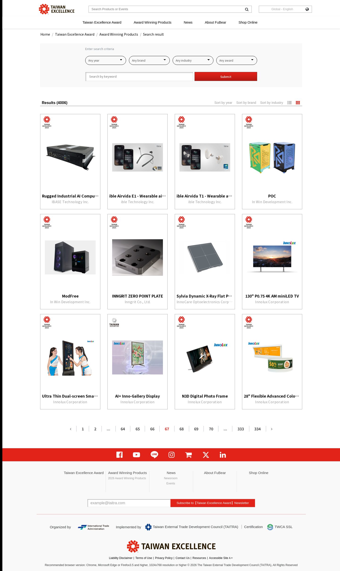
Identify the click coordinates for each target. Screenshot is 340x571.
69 (196, 429)
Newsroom (170, 478)
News (188, 22)
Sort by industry (271, 103)
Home (45, 34)
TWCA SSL (280, 527)
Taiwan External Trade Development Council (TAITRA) (191, 527)
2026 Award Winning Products (127, 478)
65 (138, 429)
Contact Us (183, 558)
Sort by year (223, 103)
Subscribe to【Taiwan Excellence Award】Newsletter (213, 503)
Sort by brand (246, 103)
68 (181, 429)
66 (152, 429)
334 (257, 429)
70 (211, 429)
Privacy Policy (164, 558)
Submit (225, 76)
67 (167, 429)
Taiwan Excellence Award (101, 22)
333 (241, 429)
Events (170, 483)
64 (123, 429)
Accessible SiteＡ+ (221, 558)
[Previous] (70, 429)
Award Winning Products (152, 22)
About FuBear (215, 22)
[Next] (272, 429)
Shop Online (247, 22)
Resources (199, 558)
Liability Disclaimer (120, 558)
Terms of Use (143, 558)
